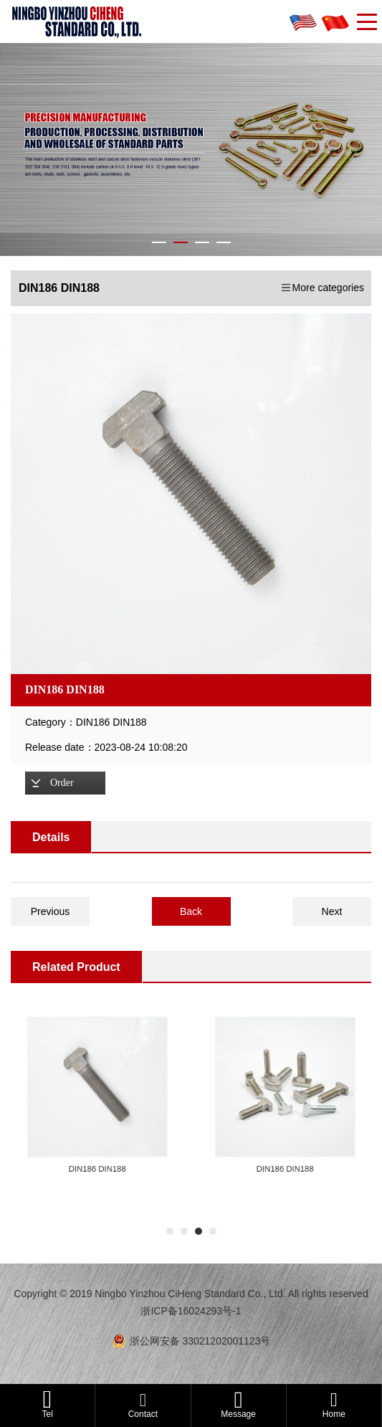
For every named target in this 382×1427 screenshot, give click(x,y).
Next (332, 911)
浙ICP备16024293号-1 (190, 1311)
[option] (191, 493)
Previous (50, 911)
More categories (328, 287)
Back (191, 911)
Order (62, 782)
